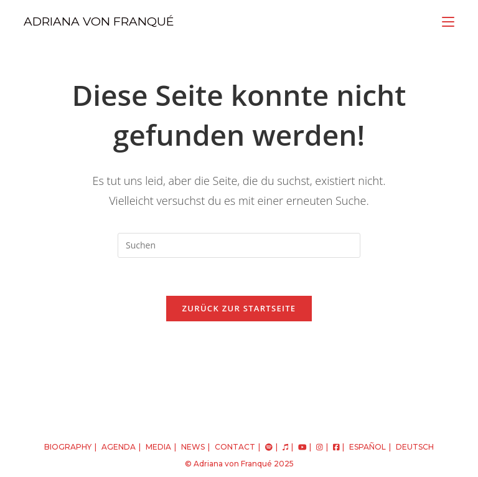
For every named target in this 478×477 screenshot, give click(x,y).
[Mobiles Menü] (448, 21)
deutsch (415, 446)
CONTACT (235, 446)
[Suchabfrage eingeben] (239, 245)
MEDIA (158, 446)
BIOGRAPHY (67, 446)
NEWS (193, 446)
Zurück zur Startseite (239, 308)
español (367, 446)
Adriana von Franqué (233, 463)
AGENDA (118, 446)
